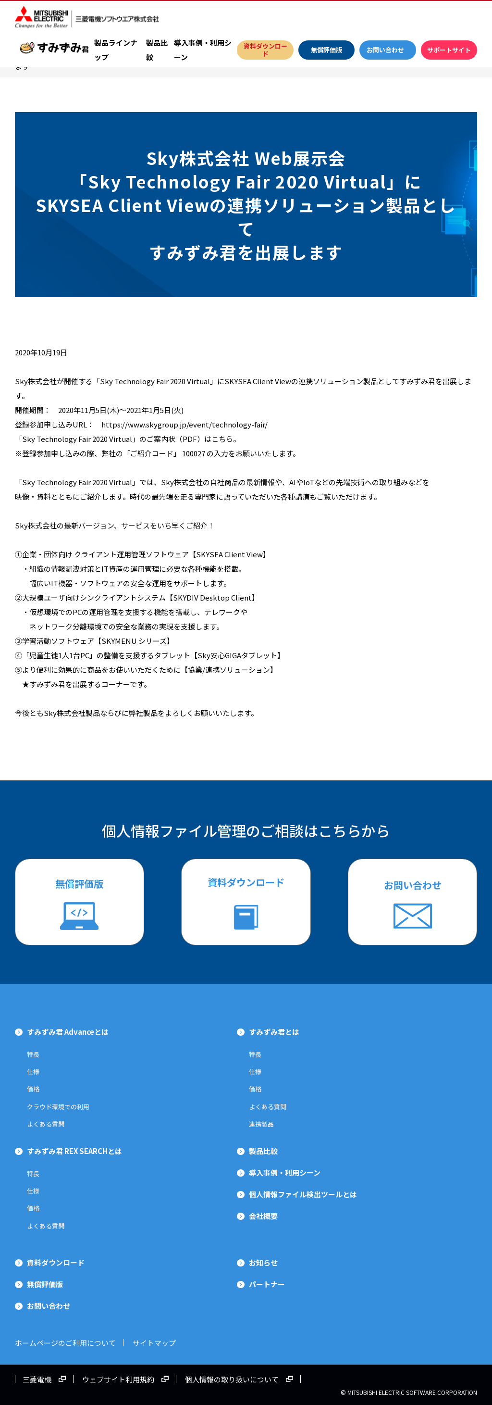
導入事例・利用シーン (203, 50)
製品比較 (157, 50)
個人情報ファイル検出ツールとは (303, 1194)
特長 (33, 1054)
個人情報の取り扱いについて (232, 1379)
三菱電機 (37, 1379)
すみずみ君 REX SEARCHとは (74, 1151)
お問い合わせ (413, 885)
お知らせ (263, 1262)
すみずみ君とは (274, 1032)
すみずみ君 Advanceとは (68, 1032)
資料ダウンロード (246, 882)
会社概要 (263, 1216)
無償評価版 (79, 884)
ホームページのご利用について (65, 1342)
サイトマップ (161, 1342)
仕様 (33, 1071)
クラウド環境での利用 (58, 1106)
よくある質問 (45, 1124)
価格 (33, 1088)
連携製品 (261, 1124)
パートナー (267, 1284)
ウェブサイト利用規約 (118, 1379)
